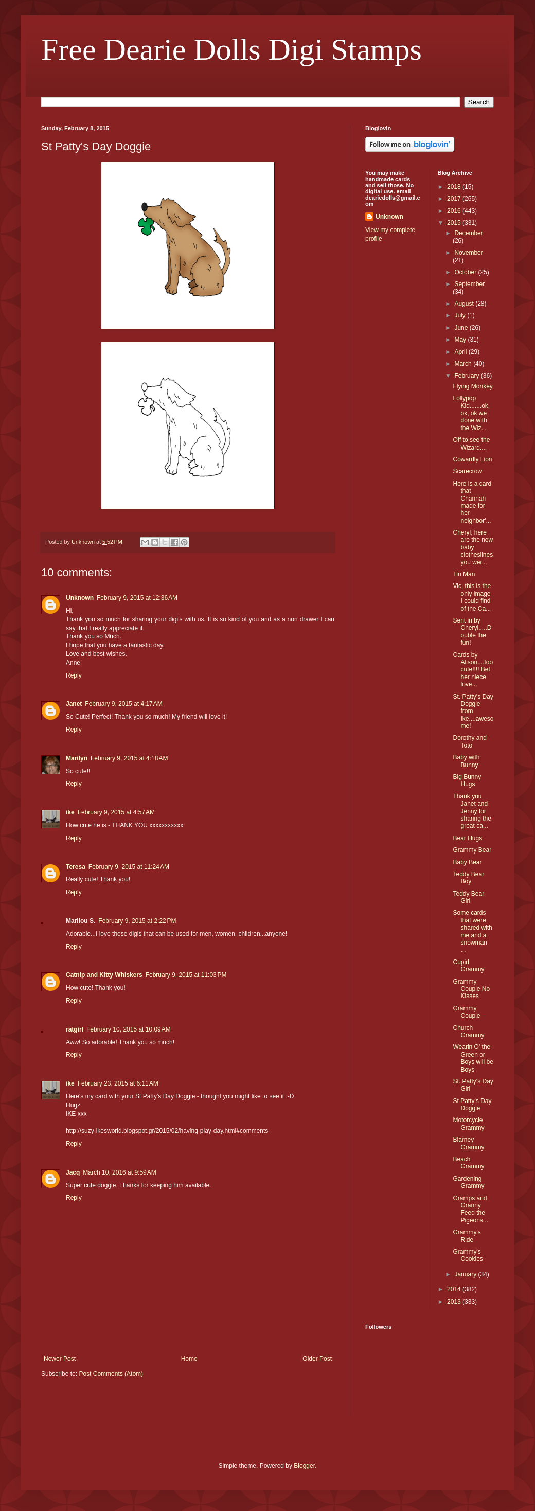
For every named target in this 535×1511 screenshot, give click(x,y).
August (464, 303)
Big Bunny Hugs (467, 780)
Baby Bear (467, 862)
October (466, 272)
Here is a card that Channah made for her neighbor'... (472, 502)
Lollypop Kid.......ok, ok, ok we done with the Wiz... (471, 413)
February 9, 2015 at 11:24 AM (128, 866)
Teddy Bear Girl (468, 897)
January (466, 1274)
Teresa (75, 866)
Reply (74, 675)
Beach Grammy (468, 1163)
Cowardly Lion (472, 459)
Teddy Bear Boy (468, 877)
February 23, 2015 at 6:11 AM (118, 1083)
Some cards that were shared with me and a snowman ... (472, 931)
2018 (454, 186)
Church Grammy (468, 1031)
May (461, 339)
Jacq (73, 1172)
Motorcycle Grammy (468, 1123)
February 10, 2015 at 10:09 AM (128, 1029)
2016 (454, 211)
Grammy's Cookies (468, 1255)
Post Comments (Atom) (111, 1373)
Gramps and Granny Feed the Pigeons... (470, 1209)
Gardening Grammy (468, 1182)
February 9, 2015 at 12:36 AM (137, 597)
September (469, 284)
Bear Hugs (467, 838)
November (468, 252)
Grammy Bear (472, 850)
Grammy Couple (466, 1012)
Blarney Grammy (468, 1143)
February (467, 375)
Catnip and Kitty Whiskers (104, 975)
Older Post (317, 1358)
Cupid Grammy (468, 965)
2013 (454, 1301)
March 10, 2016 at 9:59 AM (119, 1172)
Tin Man (464, 574)
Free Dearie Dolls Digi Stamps (231, 49)
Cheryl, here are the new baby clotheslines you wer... (473, 547)
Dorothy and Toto (469, 741)
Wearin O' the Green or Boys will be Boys (473, 1058)
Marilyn (76, 758)
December (468, 233)
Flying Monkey (472, 386)
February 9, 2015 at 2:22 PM (137, 921)
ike (70, 812)
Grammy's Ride (466, 1236)
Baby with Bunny (466, 761)
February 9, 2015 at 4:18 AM (129, 758)
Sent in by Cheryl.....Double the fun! (472, 631)
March (463, 363)
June (461, 327)
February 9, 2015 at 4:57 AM (116, 812)
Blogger (304, 1465)
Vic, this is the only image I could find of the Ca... (472, 597)
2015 (454, 222)
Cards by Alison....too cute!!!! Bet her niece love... (473, 669)
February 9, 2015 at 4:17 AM (123, 703)
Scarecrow (467, 471)
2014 (454, 1289)
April (461, 351)
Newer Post (60, 1358)
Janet (74, 703)
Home (189, 1358)
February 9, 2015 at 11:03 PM (186, 975)
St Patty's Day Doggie (472, 1104)
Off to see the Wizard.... (471, 443)
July (460, 315)
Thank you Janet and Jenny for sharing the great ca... (472, 811)
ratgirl (74, 1029)
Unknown (80, 597)
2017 (454, 198)
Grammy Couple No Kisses (471, 989)
